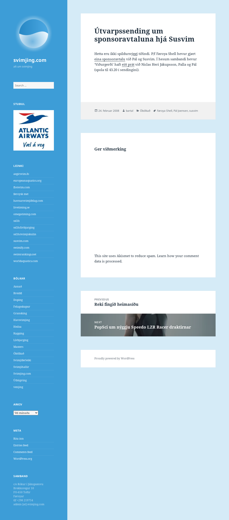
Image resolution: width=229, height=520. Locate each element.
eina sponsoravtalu (109, 59)
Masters (18, 347)
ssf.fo (16, 221)
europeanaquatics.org (27, 180)
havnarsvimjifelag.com (28, 201)
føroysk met (20, 194)
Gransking (20, 313)
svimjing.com (30, 60)
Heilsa (17, 327)
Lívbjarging (20, 340)
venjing (18, 387)
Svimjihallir (21, 367)
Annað (17, 286)
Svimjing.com (22, 373)
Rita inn (18, 438)
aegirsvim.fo (21, 174)
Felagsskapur (21, 306)
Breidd (17, 293)
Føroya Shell (164, 111)
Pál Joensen (181, 111)
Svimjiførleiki (22, 360)
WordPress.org (22, 459)
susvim (193, 111)
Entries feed (20, 445)
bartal (129, 111)
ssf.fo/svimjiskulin (24, 234)
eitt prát (128, 64)
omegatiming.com (24, 214)
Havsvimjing (21, 320)
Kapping (18, 333)
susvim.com (20, 241)
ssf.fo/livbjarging (23, 227)
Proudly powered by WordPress (114, 358)
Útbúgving (20, 380)
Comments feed (22, 452)
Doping (18, 300)
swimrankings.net (24, 254)
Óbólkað (18, 353)
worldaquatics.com (25, 261)
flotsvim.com (21, 187)
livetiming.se (21, 207)
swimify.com (21, 248)
